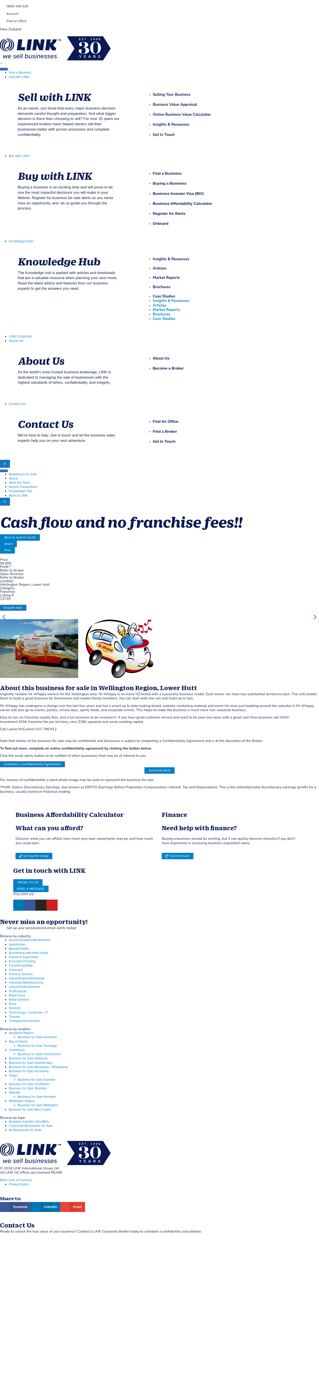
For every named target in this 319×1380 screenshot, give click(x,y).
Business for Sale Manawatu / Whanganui (38, 1197)
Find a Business (20, 72)
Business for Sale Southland (29, 1214)
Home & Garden (21, 1104)
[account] (1, 13)
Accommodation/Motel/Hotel (29, 1070)
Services (15, 1138)
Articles (160, 268)
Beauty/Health (19, 1078)
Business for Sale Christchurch (39, 1184)
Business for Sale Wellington (38, 1235)
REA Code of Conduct (16, 1310)
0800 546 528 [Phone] (17, 6)
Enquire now (13, 607)
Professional (18, 1121)
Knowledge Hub (21, 241)
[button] (314, 682)
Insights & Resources (171, 259)
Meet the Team (19, 482)
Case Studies (164, 296)
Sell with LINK (19, 77)
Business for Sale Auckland (37, 1167)
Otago (13, 1205)
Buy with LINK (19, 156)
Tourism (14, 1146)
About (13, 478)
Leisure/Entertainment (24, 1116)
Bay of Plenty (18, 1171)
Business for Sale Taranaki (28, 1218)
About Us (16, 341)
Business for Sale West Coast (30, 1239)
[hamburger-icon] (4, 69)
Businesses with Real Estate (28, 1082)
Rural (12, 1133)
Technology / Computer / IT (28, 1142)
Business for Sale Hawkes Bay (30, 1192)
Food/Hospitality (21, 1095)
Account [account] (12, 14)
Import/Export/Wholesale (27, 1108)
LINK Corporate (20, 336)
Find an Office (17, 21)
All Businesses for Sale (25, 1260)
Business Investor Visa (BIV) (29, 1251)
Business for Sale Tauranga (37, 1175)
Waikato (14, 1222)
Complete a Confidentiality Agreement (32, 894)
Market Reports (166, 277)
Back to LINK (18, 495)
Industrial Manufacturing (26, 1112)
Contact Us (17, 404)
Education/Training (22, 1091)
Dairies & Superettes (23, 1087)
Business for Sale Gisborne (28, 1188)
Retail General (19, 1129)
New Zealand (10, 29)
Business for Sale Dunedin (36, 1209)
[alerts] (1, 1057)
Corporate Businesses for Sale (31, 1255)
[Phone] (1, 6)
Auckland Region (21, 1163)
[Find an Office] (1, 20)
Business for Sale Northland (29, 1201)
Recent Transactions (23, 487)
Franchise (16, 1100)
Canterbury (17, 1180)
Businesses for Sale (23, 474)
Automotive (17, 1074)
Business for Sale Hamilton (37, 1226)
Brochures (162, 287)
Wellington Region (22, 1231)
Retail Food (17, 1125)
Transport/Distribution (24, 1151)
